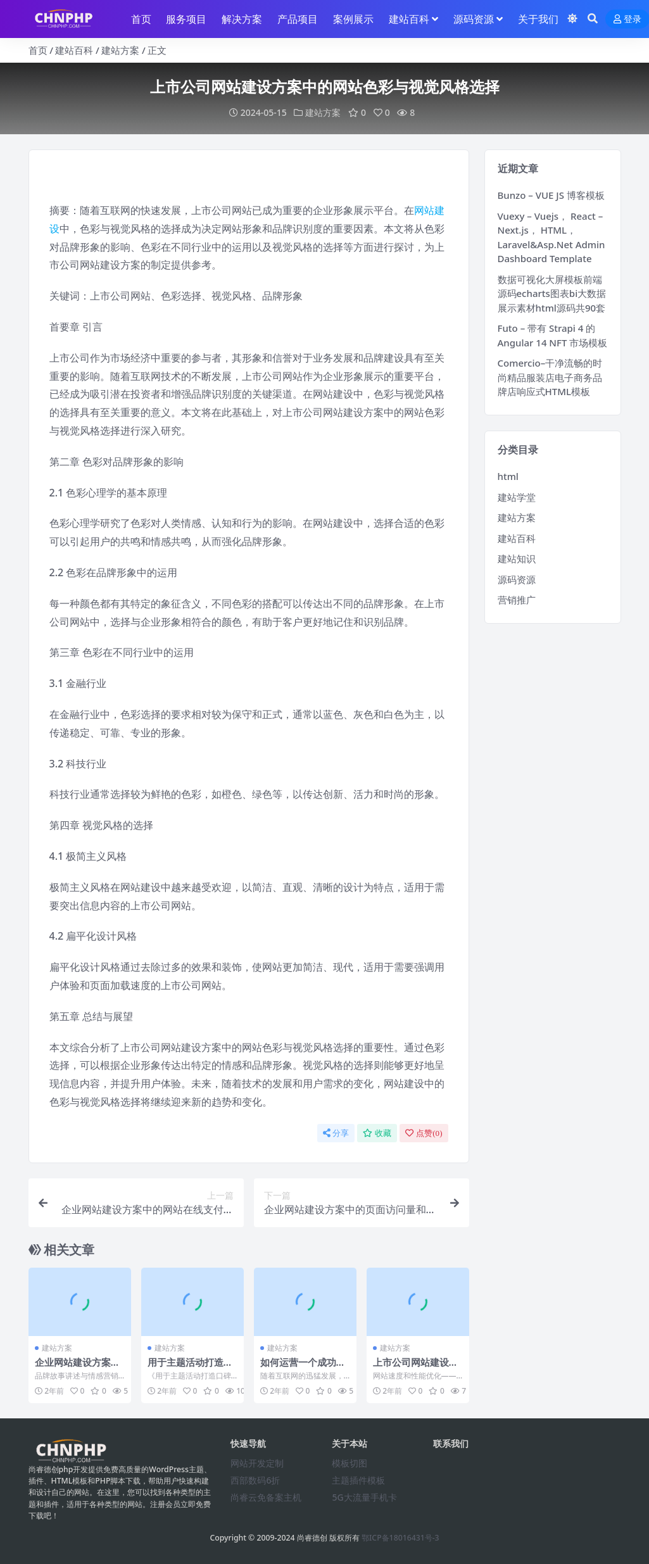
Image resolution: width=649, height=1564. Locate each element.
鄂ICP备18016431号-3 (400, 1537)
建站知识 (517, 558)
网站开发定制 (257, 1463)
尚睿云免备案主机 (265, 1497)
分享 (336, 1133)
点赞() (423, 1133)
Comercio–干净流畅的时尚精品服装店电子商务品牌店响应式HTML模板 (550, 377)
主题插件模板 (358, 1480)
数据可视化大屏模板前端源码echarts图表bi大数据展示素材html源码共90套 (552, 293)
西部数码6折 (255, 1480)
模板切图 (349, 1463)
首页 (37, 50)
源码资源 (517, 579)
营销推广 (517, 599)
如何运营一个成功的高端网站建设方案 (303, 1368)
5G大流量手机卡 (364, 1497)
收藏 (377, 1133)
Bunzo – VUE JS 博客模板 (551, 195)
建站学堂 (517, 497)
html (508, 476)
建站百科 (74, 50)
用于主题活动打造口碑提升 (190, 1368)
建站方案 (120, 50)
